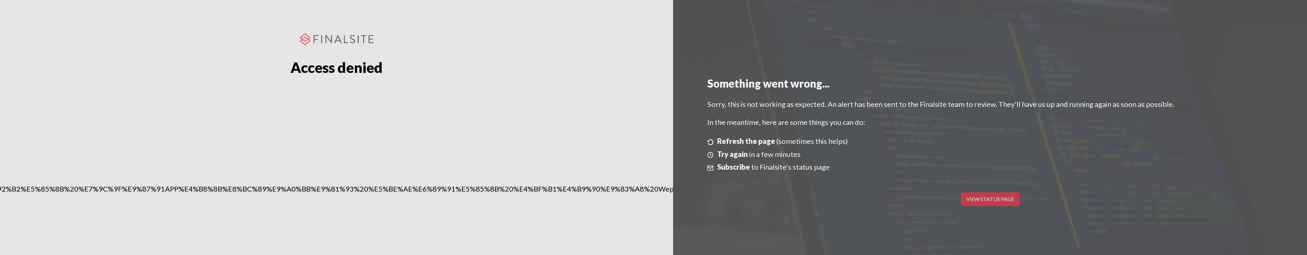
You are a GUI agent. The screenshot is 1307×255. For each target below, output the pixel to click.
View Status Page (990, 199)
